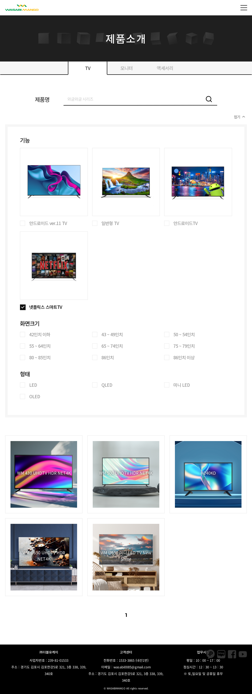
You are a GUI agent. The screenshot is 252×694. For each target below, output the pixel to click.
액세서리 (165, 68)
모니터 (126, 68)
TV (87, 68)
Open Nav (246, 4)
